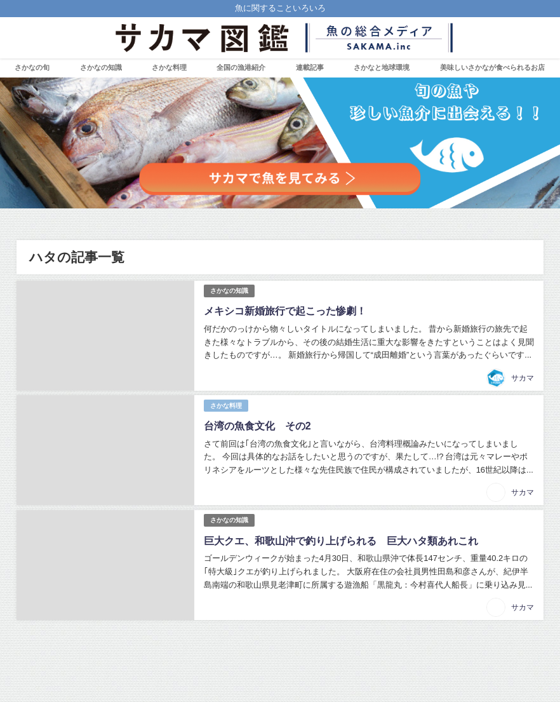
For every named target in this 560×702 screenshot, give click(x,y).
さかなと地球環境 (382, 67)
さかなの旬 (32, 67)
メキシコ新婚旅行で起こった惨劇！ (285, 311)
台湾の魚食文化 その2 (257, 426)
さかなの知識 (101, 67)
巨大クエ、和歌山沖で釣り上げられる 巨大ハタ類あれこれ (341, 541)
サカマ (522, 378)
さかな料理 (169, 67)
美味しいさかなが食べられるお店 (492, 67)
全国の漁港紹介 (241, 67)
